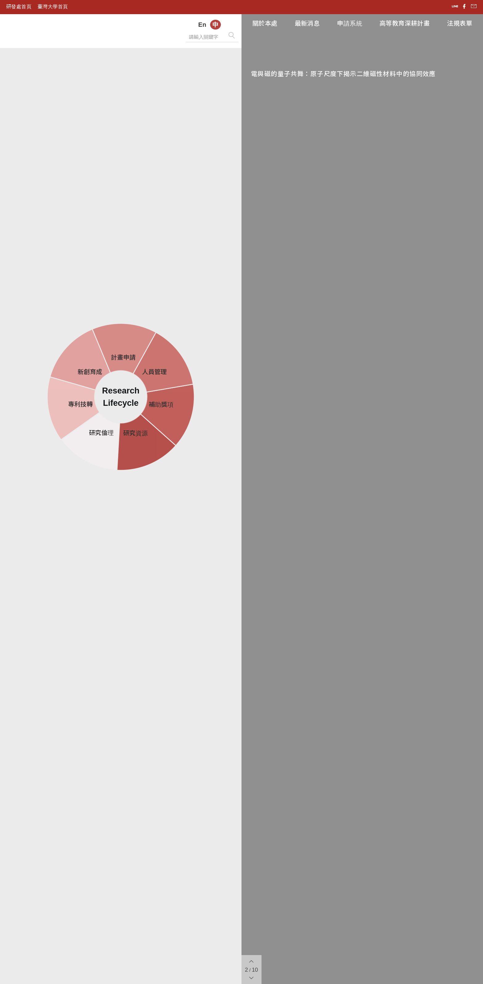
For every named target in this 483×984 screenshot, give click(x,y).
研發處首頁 (18, 6)
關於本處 (265, 23)
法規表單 (459, 23)
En (202, 24)
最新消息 (307, 23)
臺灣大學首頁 (53, 6)
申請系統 (349, 23)
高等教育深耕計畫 (405, 23)
